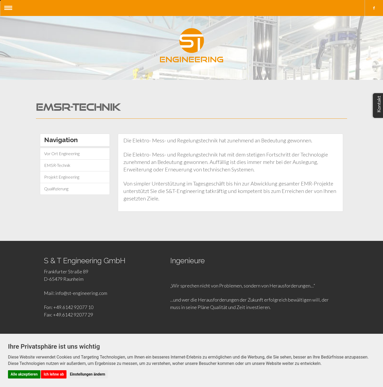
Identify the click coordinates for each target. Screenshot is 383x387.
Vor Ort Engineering (62, 153)
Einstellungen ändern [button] (87, 374)
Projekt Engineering (61, 176)
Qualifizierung (56, 188)
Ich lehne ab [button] (54, 374)
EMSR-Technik (57, 165)
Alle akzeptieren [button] (24, 374)
